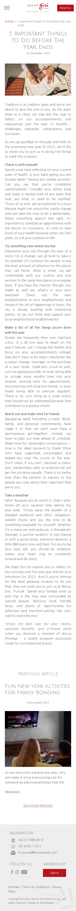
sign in (54, 872)
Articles (9, 21)
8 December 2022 (38, 702)
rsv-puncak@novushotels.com (37, 852)
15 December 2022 (38, 53)
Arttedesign (47, 902)
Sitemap (13, 887)
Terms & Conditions (35, 887)
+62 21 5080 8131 (31, 840)
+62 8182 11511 (29, 846)
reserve (65, 8)
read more (12, 791)
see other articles (38, 805)
